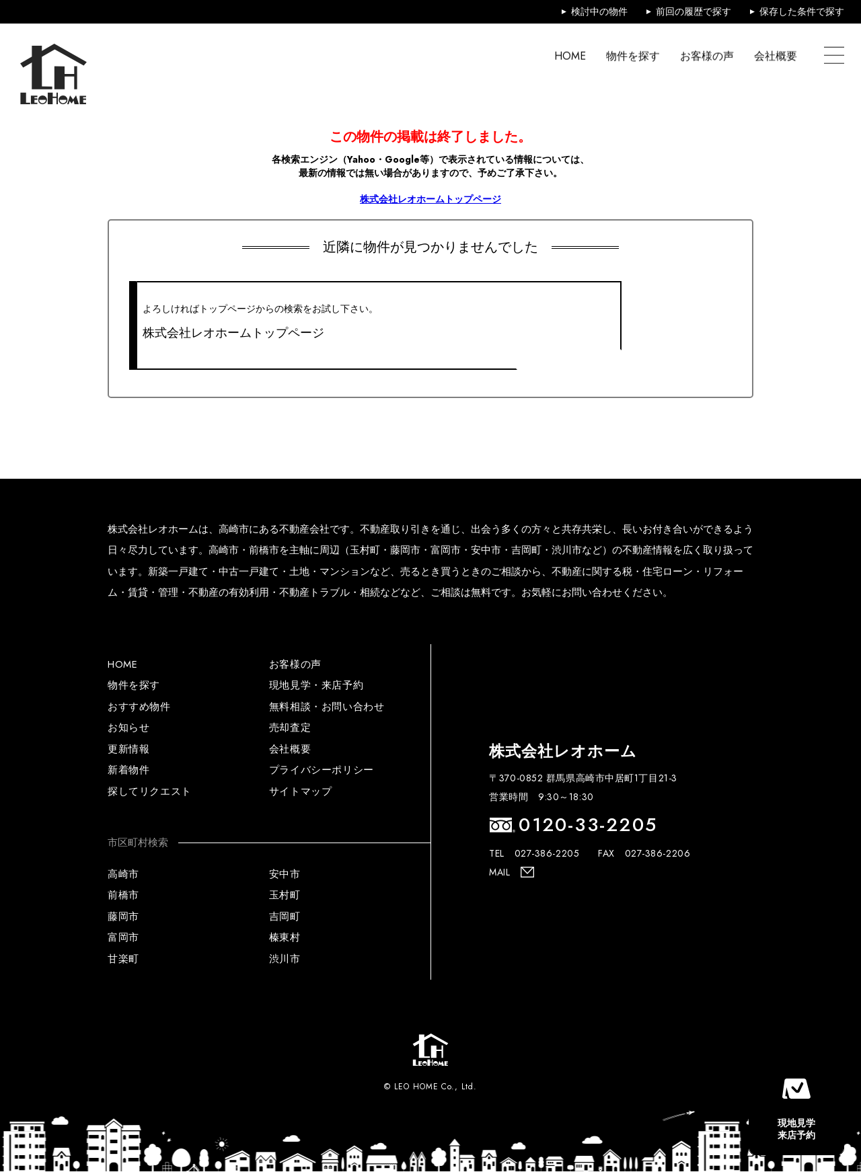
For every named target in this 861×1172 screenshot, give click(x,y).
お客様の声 (707, 55)
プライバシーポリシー (321, 770)
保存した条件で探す (801, 11)
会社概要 (775, 55)
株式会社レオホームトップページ (430, 199)
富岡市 (123, 937)
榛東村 (285, 937)
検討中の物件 (599, 11)
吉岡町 (285, 916)
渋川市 (285, 958)
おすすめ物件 (139, 706)
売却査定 (290, 727)
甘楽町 (123, 958)
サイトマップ (300, 791)
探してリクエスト (150, 791)
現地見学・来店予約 (316, 685)
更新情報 (128, 749)
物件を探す (633, 55)
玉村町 (285, 895)
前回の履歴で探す (693, 11)
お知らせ (128, 727)
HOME (570, 55)
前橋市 (123, 895)
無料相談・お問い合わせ (327, 706)
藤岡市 (123, 916)
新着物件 (128, 770)
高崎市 (123, 874)
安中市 (285, 874)
